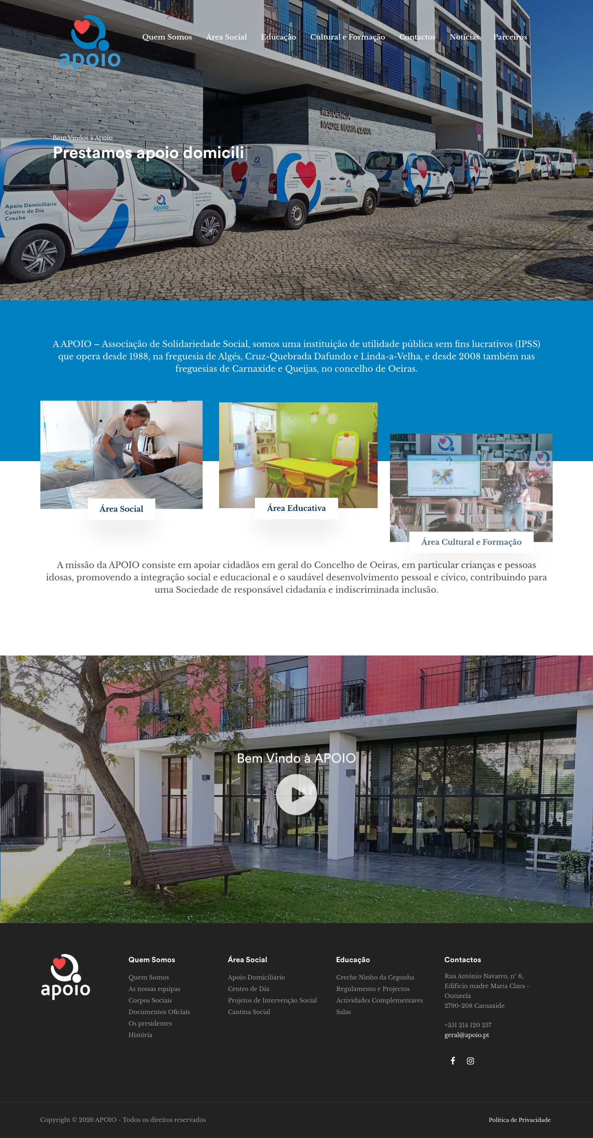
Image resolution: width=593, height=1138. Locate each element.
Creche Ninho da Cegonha (375, 977)
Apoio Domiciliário (256, 977)
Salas (343, 1012)
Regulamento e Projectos (372, 989)
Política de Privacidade (520, 1120)
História (140, 1035)
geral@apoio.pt (466, 1035)
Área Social (226, 37)
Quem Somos (167, 37)
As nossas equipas (154, 989)
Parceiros (510, 37)
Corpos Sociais (150, 1000)
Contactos (417, 37)
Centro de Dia (248, 989)
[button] (121, 598)
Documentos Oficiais (159, 1012)
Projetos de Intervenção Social (272, 1000)
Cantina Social (249, 1012)
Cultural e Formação (347, 37)
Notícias (464, 37)
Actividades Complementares (379, 1000)
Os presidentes (150, 1023)
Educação (278, 37)
